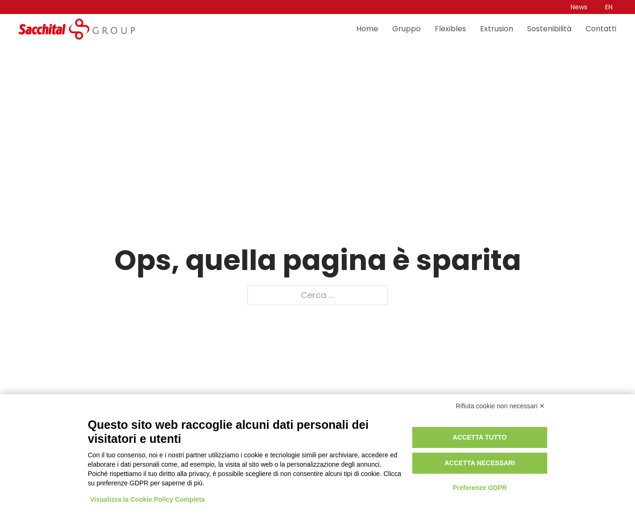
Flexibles (450, 29)
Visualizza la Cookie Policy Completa (147, 499)
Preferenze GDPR (479, 487)
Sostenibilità (549, 29)
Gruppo (406, 29)
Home (367, 29)
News (579, 7)
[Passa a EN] (609, 7)
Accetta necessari (479, 463)
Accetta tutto (480, 437)
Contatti (601, 29)
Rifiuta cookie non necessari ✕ (500, 406)
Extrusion (496, 29)
